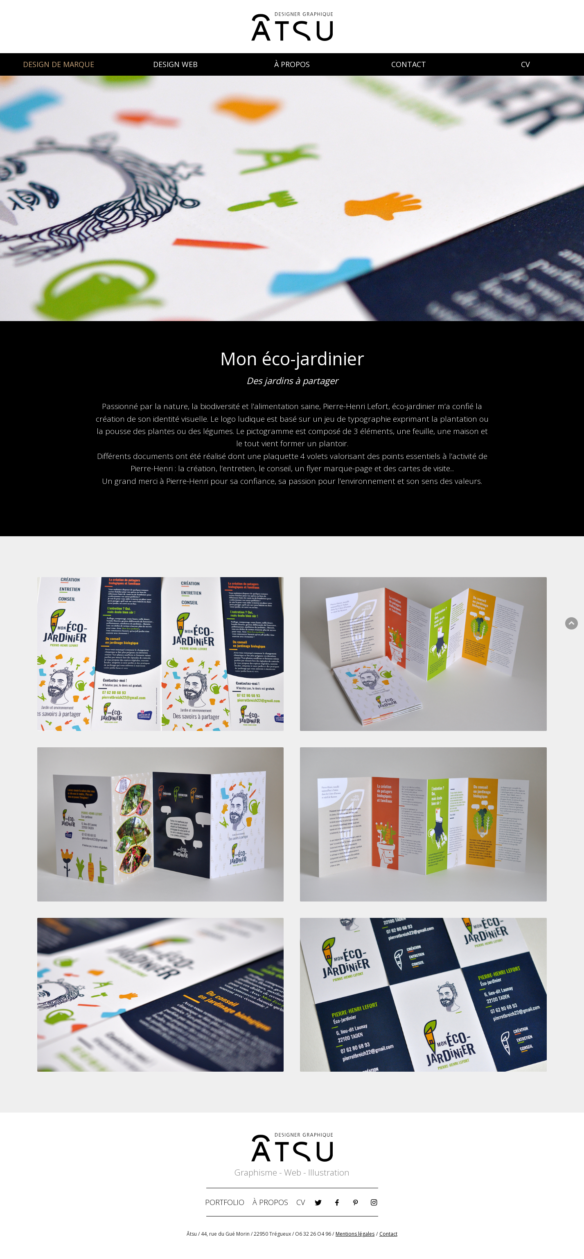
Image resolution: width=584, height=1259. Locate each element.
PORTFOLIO (224, 1202)
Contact (388, 1233)
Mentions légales (355, 1233)
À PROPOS (292, 64)
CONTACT (408, 64)
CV (525, 64)
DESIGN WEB (175, 64)
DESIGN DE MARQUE (58, 64)
